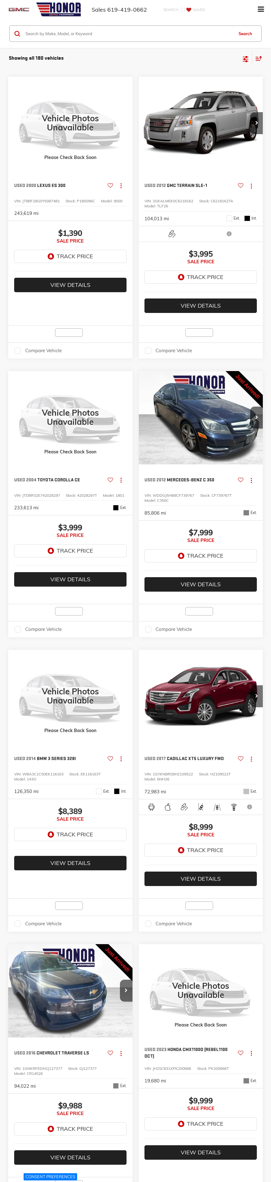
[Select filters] (246, 58)
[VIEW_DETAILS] (70, 123)
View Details (70, 262)
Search (245, 33)
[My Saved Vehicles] (194, 10)
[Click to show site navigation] (261, 9)
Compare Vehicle (43, 328)
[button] (256, 123)
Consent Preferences (50, 1176)
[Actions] (121, 185)
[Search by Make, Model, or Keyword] (129, 33)
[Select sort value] (257, 58)
